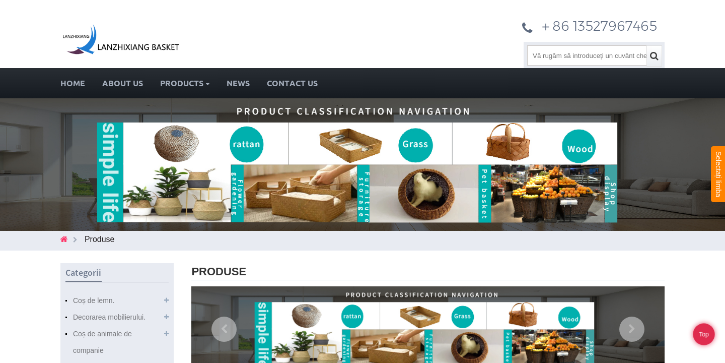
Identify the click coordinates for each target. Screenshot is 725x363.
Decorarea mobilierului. (109, 317)
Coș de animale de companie (102, 342)
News (238, 83)
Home (72, 83)
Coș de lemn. (93, 300)
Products (184, 83)
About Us (122, 83)
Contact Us (292, 83)
